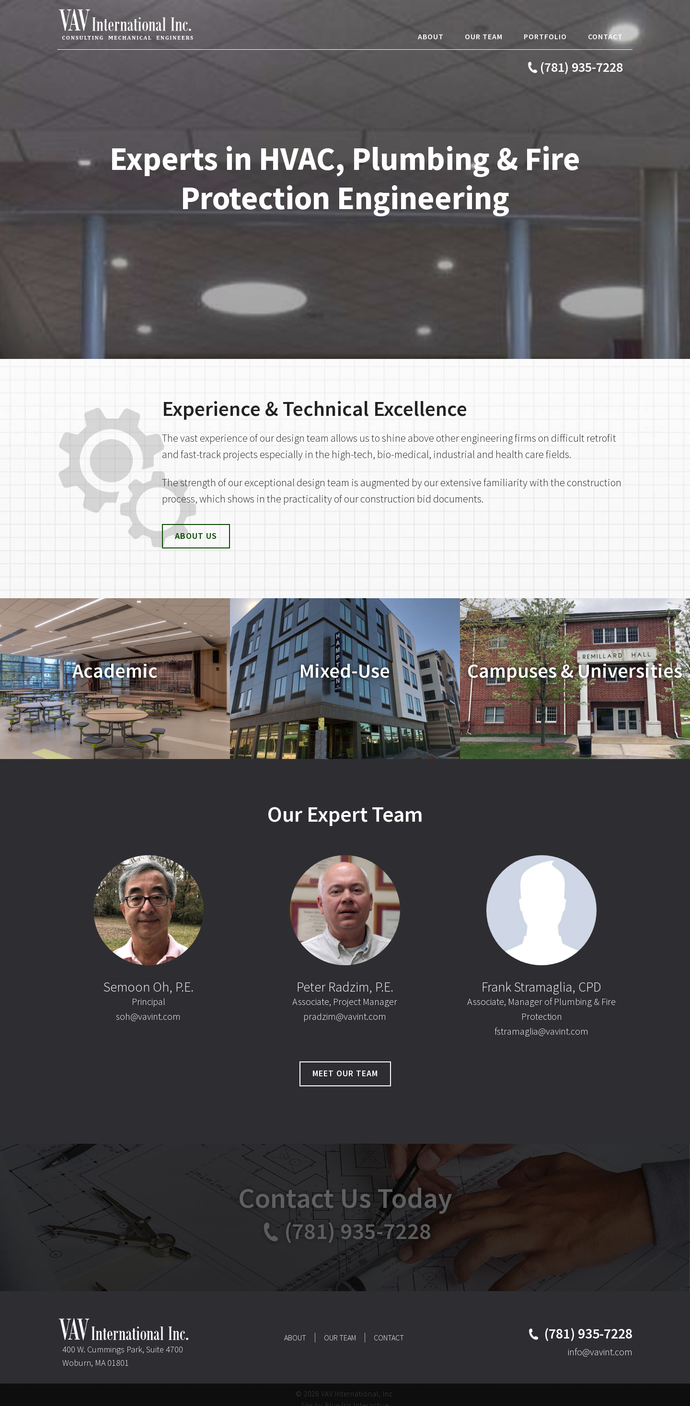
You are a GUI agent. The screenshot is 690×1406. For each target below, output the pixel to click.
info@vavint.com (600, 1352)
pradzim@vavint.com (344, 1016)
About (295, 1337)
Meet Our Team (345, 1073)
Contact (389, 1337)
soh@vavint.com (148, 1016)
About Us (196, 535)
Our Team (340, 1337)
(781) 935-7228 (581, 67)
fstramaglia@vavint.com (541, 1031)
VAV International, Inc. (129, 24)
